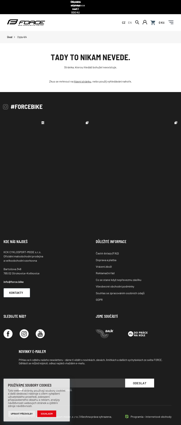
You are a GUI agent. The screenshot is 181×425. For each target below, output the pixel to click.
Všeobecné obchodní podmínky (115, 282)
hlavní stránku (82, 77)
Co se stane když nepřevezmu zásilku (118, 276)
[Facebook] (8, 329)
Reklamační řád (105, 269)
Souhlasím (47, 413)
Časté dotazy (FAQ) (107, 249)
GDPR (99, 295)
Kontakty (19, 289)
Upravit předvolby (22, 413)
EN (130, 18)
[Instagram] (24, 329)
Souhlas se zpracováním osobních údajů (120, 289)
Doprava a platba (106, 256)
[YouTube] (40, 329)
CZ (123, 18)
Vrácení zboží (104, 262)
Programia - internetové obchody (151, 412)
